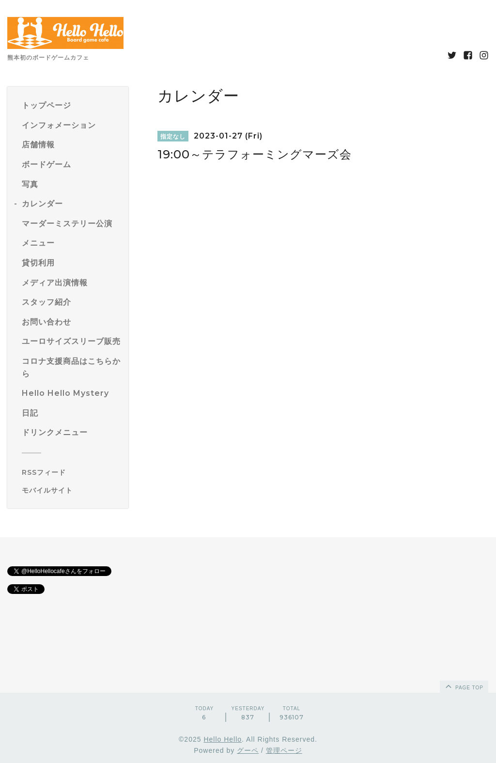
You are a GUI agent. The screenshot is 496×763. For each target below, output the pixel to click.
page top (463, 686)
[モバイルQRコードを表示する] (71, 490)
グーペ (248, 750)
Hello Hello (222, 739)
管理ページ (284, 750)
